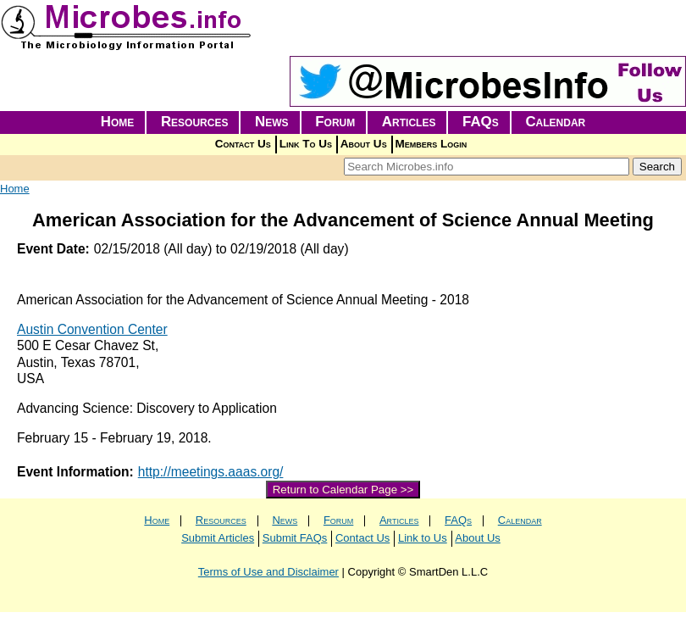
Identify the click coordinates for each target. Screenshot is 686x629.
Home (118, 122)
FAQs (480, 122)
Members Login (431, 143)
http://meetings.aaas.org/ (211, 472)
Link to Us (422, 538)
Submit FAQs (295, 538)
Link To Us (305, 143)
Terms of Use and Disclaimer (268, 571)
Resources (195, 122)
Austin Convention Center (92, 329)
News (272, 122)
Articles (409, 122)
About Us (363, 143)
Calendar (555, 122)
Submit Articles (217, 538)
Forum (335, 122)
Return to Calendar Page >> (343, 489)
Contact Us (243, 143)
